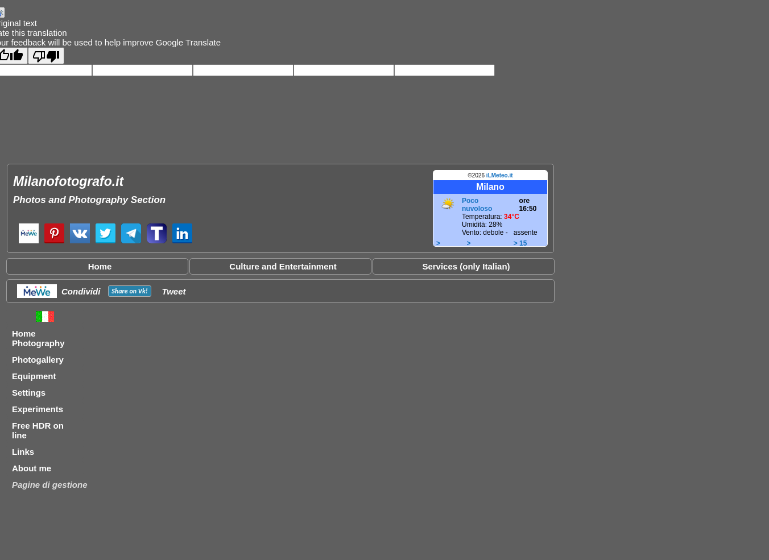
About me (31, 468)
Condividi (80, 291)
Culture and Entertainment (282, 266)
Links (23, 452)
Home (100, 266)
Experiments (37, 409)
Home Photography (38, 338)
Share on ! (129, 291)
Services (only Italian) (466, 266)
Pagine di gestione (50, 485)
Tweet (174, 291)
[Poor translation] (46, 55)
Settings (29, 392)
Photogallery (38, 359)
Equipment (34, 376)
